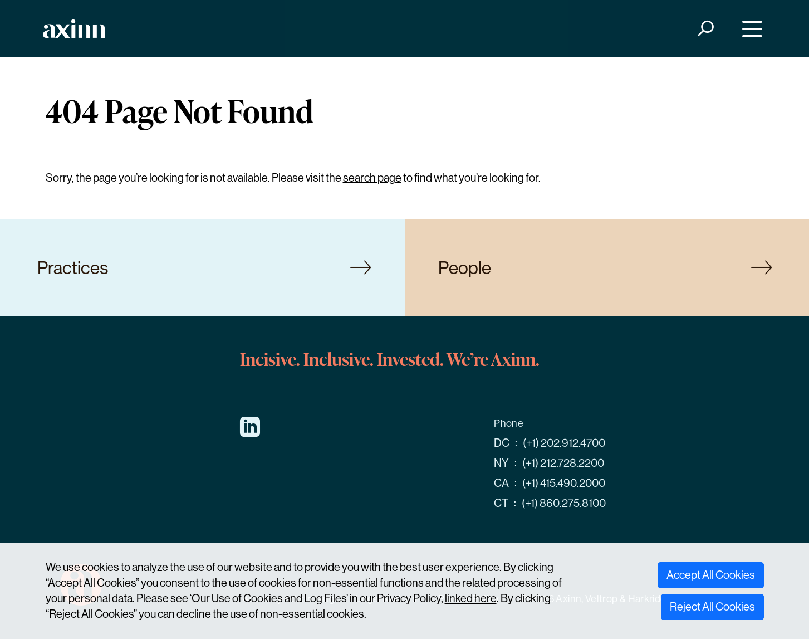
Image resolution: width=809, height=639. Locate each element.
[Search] (704, 29)
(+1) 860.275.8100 (564, 503)
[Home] (74, 28)
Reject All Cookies (712, 607)
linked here (471, 598)
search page (372, 178)
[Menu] (749, 29)
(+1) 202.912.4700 (564, 443)
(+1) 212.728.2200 (563, 463)
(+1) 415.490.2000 (563, 483)
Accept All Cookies (710, 575)
